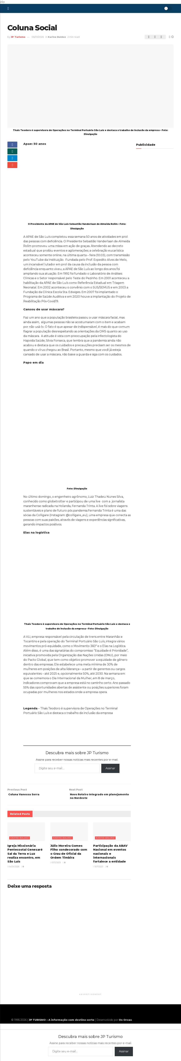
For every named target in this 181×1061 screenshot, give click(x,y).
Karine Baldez (57, 36)
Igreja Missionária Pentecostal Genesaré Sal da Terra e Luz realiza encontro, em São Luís (25, 855)
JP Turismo (18, 36)
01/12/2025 (55, 864)
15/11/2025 (98, 868)
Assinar (110, 768)
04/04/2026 (13, 868)
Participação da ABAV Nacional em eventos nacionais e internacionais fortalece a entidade (110, 855)
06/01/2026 (38, 36)
